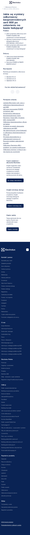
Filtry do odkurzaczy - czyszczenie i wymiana (13, 427)
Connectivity (4, 433)
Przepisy (3, 371)
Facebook (4, 300)
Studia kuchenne (5, 368)
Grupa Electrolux (5, 325)
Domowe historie (5, 393)
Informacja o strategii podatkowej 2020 (11, 354)
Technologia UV (5, 425)
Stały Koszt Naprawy (6, 283)
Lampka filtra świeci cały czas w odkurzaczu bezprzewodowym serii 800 (13, 105)
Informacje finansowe (6, 328)
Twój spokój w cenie (6, 504)
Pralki (2, 481)
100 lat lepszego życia (7, 342)
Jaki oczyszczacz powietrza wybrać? (11, 410)
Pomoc (3, 308)
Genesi (3, 402)
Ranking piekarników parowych (9, 439)
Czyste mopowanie (6, 405)
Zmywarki (3, 478)
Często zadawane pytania (8, 314)
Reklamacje (4, 274)
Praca (2, 337)
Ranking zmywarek (6, 408)
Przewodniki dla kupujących (8, 450)
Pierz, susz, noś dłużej (7, 436)
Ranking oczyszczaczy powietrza (10, 391)
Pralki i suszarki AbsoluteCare (8, 388)
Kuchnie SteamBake (6, 419)
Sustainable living (5, 334)
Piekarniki (3, 459)
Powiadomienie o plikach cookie (11, 525)
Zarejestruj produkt (6, 263)
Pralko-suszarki (5, 487)
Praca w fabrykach (6, 340)
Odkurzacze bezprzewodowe (9, 493)
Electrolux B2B (5, 374)
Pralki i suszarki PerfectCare (8, 422)
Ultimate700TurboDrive (7, 396)
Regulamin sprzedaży (7, 510)
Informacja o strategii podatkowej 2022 (11, 348)
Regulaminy (4, 291)
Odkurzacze (4, 490)
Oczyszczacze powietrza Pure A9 (10, 416)
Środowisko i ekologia (7, 331)
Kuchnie (3, 467)
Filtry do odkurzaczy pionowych (9, 430)
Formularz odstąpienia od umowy (10, 317)
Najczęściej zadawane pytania (9, 507)
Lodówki (3, 473)
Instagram (3, 303)
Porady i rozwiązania (6, 297)
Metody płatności (5, 277)
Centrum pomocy (5, 269)
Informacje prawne (7, 522)
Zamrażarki (4, 476)
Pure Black (4, 399)
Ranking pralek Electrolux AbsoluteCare (11, 447)
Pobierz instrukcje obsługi (8, 286)
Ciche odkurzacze (6, 413)
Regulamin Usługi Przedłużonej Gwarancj (12, 379)
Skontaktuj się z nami (6, 260)
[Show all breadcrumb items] (2, 7)
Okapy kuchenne (5, 464)
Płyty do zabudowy (6, 461)
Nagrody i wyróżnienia (7, 365)
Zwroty (3, 272)
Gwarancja (4, 280)
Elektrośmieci (4, 311)
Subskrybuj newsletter (6, 294)
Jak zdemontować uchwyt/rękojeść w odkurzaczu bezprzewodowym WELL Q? (15, 132)
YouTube (3, 306)
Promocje (3, 362)
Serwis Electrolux (5, 266)
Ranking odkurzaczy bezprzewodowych (12, 442)
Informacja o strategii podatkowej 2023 (11, 345)
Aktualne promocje (6, 495)
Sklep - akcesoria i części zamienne (10, 376)
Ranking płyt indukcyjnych (8, 444)
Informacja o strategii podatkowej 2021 (11, 351)
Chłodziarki (4, 470)
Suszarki (3, 484)
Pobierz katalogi (5, 289)
